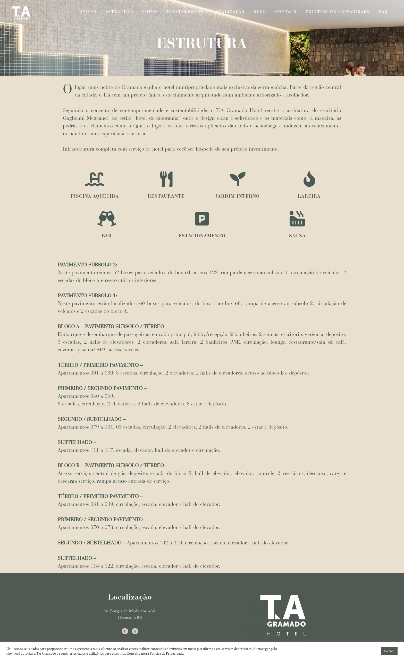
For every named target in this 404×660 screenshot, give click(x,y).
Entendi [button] (389, 651)
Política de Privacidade (166, 653)
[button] (375, 651)
